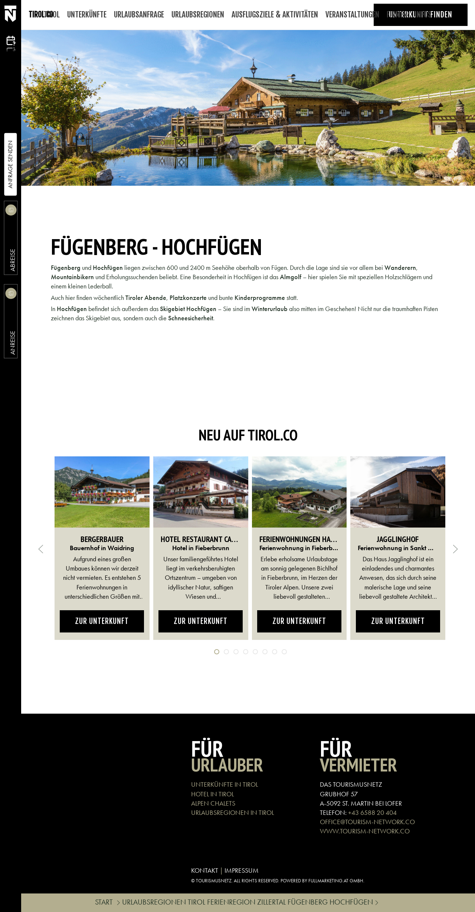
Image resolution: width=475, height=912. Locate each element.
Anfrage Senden (10, 164)
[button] (41, 549)
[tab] (216, 651)
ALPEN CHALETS (213, 803)
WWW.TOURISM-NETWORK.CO (365, 831)
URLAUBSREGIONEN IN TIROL (232, 812)
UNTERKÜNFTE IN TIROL (224, 784)
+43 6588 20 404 (372, 812)
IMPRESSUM (242, 870)
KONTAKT (204, 870)
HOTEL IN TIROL (212, 794)
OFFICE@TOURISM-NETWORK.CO (367, 821)
